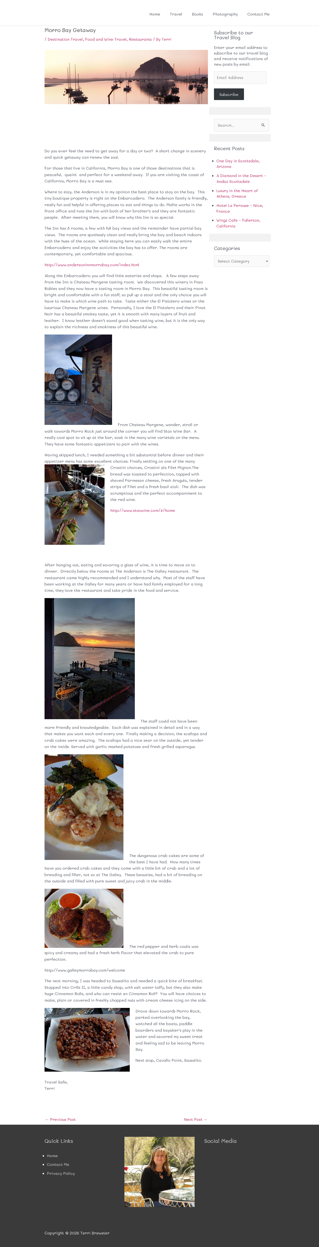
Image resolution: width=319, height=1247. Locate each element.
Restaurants (140, 39)
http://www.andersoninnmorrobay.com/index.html (92, 264)
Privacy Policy (61, 1173)
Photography (225, 13)
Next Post (195, 1119)
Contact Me (258, 13)
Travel (176, 13)
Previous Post (60, 1119)
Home (154, 13)
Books (197, 13)
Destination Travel (65, 39)
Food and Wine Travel (106, 39)
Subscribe (229, 94)
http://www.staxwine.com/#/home (142, 510)
